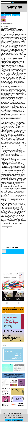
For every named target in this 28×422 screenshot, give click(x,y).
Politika (3, 15)
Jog (13, 15)
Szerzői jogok (17, 413)
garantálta (17, 67)
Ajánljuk (4, 13)
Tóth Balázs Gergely (7, 226)
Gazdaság (17, 15)
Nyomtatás (5, 28)
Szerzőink (10, 13)
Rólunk (4, 413)
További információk (17, 420)
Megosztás (13, 28)
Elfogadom (8, 420)
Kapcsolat (11, 413)
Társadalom (8, 15)
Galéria (17, 13)
